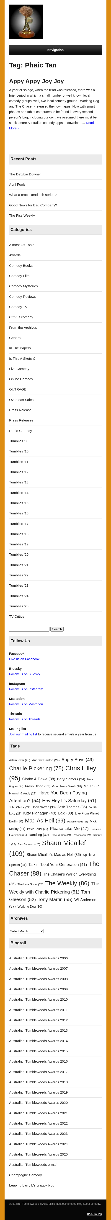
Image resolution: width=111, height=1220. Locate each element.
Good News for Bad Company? (33, 205)
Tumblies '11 (18, 462)
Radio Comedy (20, 431)
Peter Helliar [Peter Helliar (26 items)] (37, 829)
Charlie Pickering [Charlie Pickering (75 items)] (36, 768)
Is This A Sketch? (22, 358)
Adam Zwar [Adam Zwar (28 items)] (19, 760)
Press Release (20, 410)
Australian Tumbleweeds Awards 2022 (38, 1123)
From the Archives (23, 327)
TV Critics (16, 616)
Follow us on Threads (25, 719)
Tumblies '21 (18, 565)
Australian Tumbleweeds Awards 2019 (38, 1092)
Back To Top (94, 1214)
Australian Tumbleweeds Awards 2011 (38, 1010)
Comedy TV (18, 307)
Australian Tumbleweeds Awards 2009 (38, 989)
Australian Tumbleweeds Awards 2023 (38, 1133)
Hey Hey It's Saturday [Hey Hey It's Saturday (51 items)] (69, 800)
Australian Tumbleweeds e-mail (33, 1164)
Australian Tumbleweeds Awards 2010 (38, 999)
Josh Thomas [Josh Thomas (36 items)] (72, 807)
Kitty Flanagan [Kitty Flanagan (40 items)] (39, 813)
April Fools (17, 184)
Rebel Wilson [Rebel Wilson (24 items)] (61, 835)
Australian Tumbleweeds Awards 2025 (38, 1154)
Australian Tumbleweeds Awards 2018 (38, 1082)
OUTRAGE (17, 389)
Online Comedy (21, 379)
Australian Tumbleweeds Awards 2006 (38, 958)
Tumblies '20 (18, 554)
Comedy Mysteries (23, 286)
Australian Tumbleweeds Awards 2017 (38, 1072)
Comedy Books (21, 265)
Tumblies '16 (18, 513)
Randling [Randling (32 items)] (39, 835)
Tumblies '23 (18, 585)
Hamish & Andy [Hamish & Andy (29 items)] (22, 793)
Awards (15, 255)
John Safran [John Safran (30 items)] (44, 807)
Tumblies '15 (18, 503)
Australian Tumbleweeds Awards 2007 (38, 968)
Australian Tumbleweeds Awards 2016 (38, 1061)
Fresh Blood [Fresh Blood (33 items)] (37, 786)
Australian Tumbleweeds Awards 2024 (38, 1144)
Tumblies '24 (18, 596)
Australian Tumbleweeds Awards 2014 (38, 1041)
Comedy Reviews (22, 296)
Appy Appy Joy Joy (36, 81)
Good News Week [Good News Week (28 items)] (67, 786)
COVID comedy (21, 317)
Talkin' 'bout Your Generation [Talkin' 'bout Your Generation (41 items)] (57, 864)
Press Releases (21, 420)
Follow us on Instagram (26, 689)
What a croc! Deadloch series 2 (33, 195)
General (15, 338)
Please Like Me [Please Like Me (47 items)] (69, 828)
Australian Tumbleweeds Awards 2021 (38, 1113)
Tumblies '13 (18, 482)
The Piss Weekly (22, 215)
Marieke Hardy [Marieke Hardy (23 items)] (77, 821)
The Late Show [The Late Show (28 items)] (30, 884)
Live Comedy (19, 369)
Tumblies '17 (18, 524)
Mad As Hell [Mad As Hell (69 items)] (45, 820)
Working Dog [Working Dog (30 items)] (30, 906)
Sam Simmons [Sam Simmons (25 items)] (29, 844)
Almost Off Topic (21, 245)
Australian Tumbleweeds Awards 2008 (38, 979)
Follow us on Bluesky (24, 674)
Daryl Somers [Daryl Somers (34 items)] (71, 779)
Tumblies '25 (18, 606)
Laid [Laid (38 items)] (65, 813)
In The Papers (20, 348)
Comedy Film (19, 276)
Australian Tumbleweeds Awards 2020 (38, 1102)
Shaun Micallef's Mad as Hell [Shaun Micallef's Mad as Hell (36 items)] (54, 855)
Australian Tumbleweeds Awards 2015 (38, 1051)
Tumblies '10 (18, 451)
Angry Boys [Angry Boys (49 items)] (78, 759)
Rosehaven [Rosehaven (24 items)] (82, 835)
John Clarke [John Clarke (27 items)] (19, 807)
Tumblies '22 (18, 575)
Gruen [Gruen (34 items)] (92, 786)
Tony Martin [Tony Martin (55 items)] (55, 899)
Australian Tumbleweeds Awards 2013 (38, 1030)
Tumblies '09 (18, 441)
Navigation (55, 50)
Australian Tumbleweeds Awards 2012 (38, 1020)
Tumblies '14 (18, 493)
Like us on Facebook (24, 659)
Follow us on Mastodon (26, 704)
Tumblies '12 (18, 472)
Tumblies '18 (18, 534)
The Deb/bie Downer (25, 174)
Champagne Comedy (25, 1175)
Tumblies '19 (18, 544)
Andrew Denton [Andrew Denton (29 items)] (46, 760)
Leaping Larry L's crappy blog (31, 1185)
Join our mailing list (23, 734)
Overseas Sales (21, 400)
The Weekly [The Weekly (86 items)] (67, 883)
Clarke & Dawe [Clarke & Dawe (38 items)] (38, 779)
